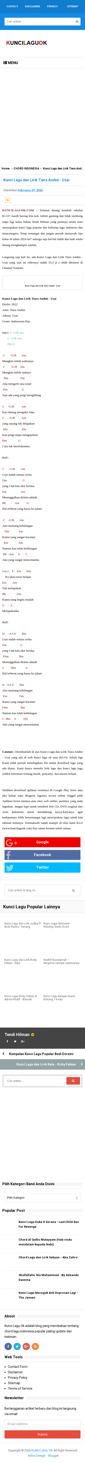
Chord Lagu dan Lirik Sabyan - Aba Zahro (48, 1257)
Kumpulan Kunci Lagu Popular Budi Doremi (41, 1054)
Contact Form (17, 1367)
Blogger (53, 1455)
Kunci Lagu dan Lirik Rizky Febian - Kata (20, 961)
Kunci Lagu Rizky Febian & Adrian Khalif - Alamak (20, 998)
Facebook (28, 855)
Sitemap (14, 1383)
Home (6, 168)
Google (27, 842)
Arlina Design (36, 1455)
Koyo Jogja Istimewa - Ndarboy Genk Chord (57, 925)
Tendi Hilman (17, 1034)
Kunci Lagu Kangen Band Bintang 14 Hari (59, 998)
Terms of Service (20, 1388)
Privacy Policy (17, 1377)
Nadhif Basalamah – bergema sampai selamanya (61, 961)
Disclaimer (15, 1372)
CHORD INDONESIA (26, 168)
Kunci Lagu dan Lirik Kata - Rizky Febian (46, 1064)
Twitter (27, 868)
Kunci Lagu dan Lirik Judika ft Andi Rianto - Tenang (22, 925)
